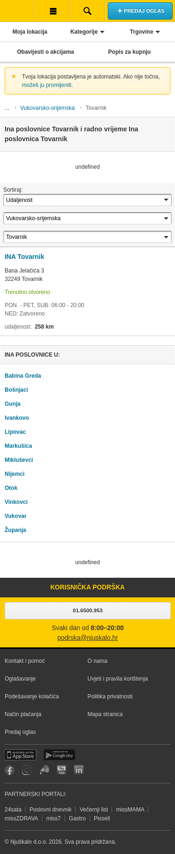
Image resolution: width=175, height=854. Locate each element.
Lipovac (15, 432)
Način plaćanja (23, 714)
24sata (13, 809)
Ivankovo (17, 418)
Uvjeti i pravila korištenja (118, 678)
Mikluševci (19, 460)
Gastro (77, 818)
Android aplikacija (59, 755)
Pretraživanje (87, 11)
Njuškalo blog (44, 770)
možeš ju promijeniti (46, 85)
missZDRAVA (21, 818)
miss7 (53, 818)
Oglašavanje (20, 678)
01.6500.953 (88, 610)
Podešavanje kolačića (32, 696)
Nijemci (15, 474)
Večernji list (94, 809)
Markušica (18, 446)
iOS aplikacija (20, 755)
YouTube (61, 770)
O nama (98, 661)
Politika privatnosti (110, 696)
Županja (15, 530)
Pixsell (102, 818)
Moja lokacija (30, 32)
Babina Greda (23, 376)
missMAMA (130, 809)
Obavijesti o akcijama (45, 52)
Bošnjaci (16, 390)
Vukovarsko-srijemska (47, 108)
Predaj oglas (20, 732)
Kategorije (84, 32)
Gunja (13, 404)
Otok (11, 488)
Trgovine (141, 32)
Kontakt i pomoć (25, 661)
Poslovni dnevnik (50, 809)
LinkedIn (79, 770)
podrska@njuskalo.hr (87, 637)
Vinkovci (16, 502)
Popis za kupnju (129, 52)
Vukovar (16, 516)
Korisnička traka (52, 11)
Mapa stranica (105, 714)
